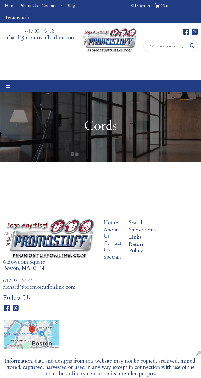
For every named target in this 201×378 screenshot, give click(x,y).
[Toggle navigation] (8, 86)
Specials (112, 256)
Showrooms (138, 229)
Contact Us (52, 6)
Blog (70, 6)
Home (11, 6)
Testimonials (17, 17)
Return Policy (137, 247)
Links (135, 236)
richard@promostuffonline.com (39, 37)
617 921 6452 (39, 31)
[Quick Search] (165, 46)
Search (136, 222)
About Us (29, 6)
